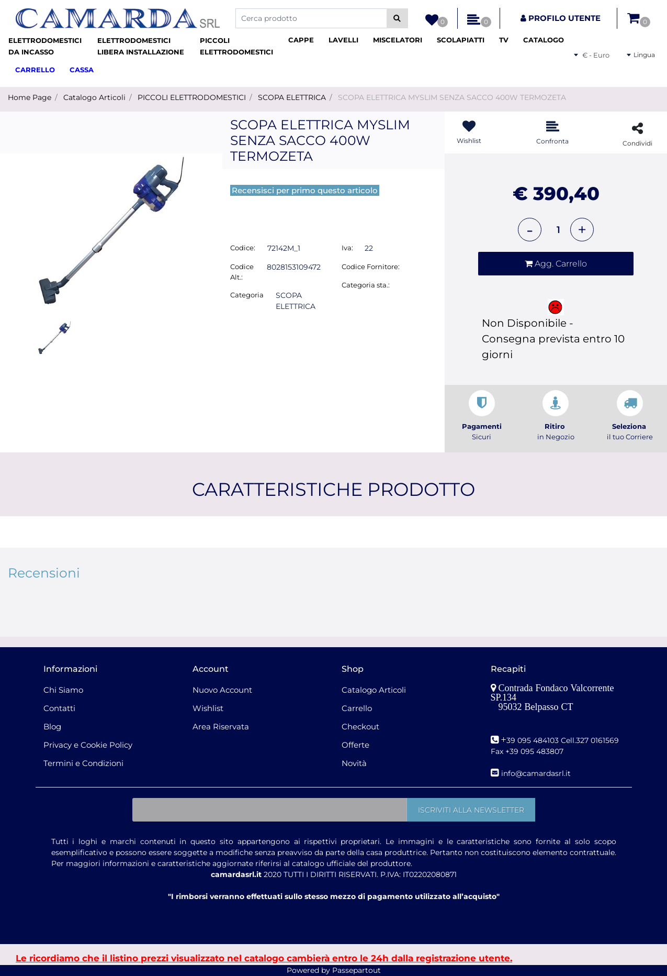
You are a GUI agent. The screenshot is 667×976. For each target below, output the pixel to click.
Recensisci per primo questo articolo (305, 190)
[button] (397, 18)
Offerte (355, 745)
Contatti (59, 708)
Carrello (357, 708)
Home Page (29, 97)
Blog (52, 726)
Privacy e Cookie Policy (87, 745)
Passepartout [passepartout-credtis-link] (356, 970)
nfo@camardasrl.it (537, 773)
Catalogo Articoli (94, 97)
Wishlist (208, 708)
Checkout (360, 726)
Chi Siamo (63, 690)
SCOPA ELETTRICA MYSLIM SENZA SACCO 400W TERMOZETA (452, 97)
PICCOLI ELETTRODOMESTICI (192, 97)
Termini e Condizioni (83, 763)
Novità (354, 763)
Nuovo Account (222, 690)
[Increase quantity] (582, 229)
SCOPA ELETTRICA (292, 97)
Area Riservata (221, 726)
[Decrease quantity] (529, 229)
